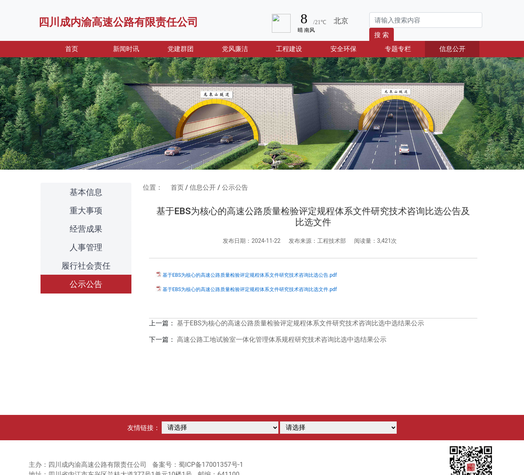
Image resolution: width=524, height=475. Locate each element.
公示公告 (86, 284)
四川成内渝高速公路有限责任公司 (118, 22)
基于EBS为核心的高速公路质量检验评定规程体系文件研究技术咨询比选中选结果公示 (301, 323)
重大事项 (86, 210)
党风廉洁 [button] (235, 49)
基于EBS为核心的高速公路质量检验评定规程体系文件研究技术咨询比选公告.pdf (250, 275)
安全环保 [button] (343, 49)
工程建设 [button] (289, 49)
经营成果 (86, 229)
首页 (82, 48)
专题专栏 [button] (398, 49)
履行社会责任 (86, 266)
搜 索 (381, 35)
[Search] (425, 20)
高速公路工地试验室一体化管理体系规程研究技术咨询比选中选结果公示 (281, 339)
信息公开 (203, 187)
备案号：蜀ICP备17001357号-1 (197, 464)
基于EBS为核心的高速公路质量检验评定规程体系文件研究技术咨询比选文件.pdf (250, 289)
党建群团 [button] (180, 49)
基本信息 (86, 192)
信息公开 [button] (452, 49)
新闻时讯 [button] (126, 49)
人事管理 (86, 247)
